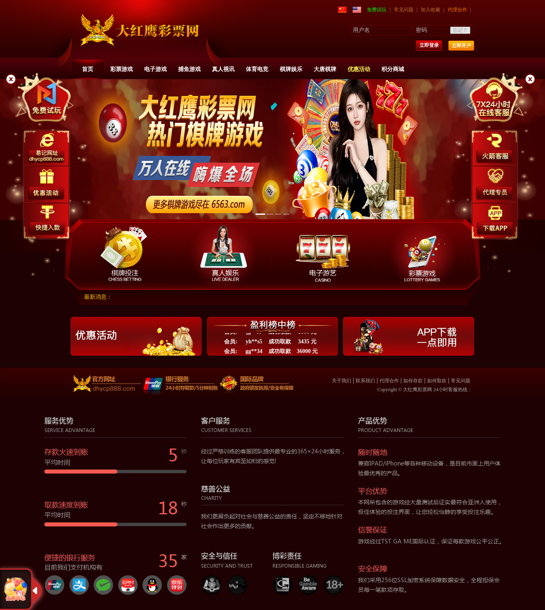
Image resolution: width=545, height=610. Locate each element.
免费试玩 (376, 10)
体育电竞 (257, 69)
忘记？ (460, 30)
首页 (87, 69)
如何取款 (436, 381)
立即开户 (461, 45)
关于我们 (341, 381)
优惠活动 (359, 69)
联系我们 (365, 381)
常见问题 (403, 10)
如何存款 (413, 381)
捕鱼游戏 (189, 69)
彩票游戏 (121, 69)
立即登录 (429, 45)
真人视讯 (223, 69)
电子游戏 (155, 69)
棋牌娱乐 (291, 69)
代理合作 (457, 10)
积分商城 (393, 69)
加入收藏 (430, 10)
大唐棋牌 (325, 69)
